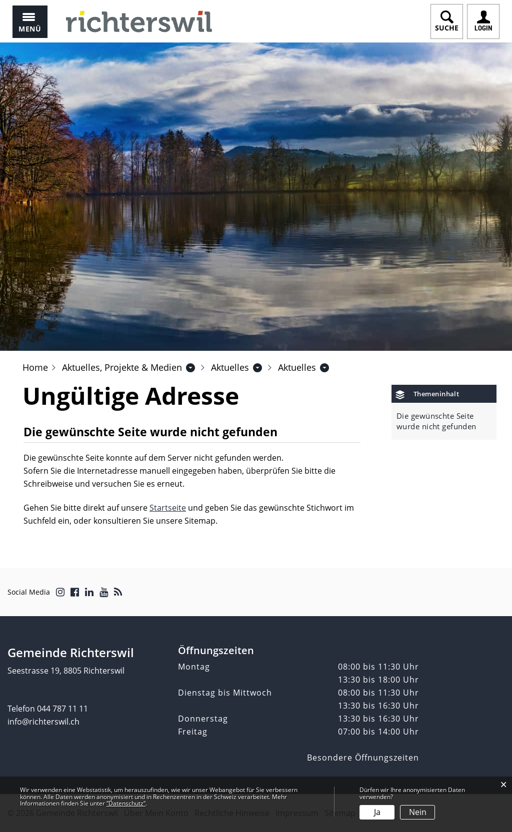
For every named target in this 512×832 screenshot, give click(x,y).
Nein (417, 812)
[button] (122, 367)
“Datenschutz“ (126, 803)
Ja (377, 812)
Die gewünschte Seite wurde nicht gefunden (436, 421)
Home (35, 367)
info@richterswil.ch (44, 721)
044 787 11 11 (62, 708)
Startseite (168, 507)
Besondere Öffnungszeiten (363, 757)
